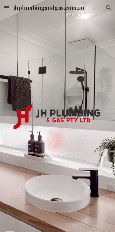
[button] (6, 7)
